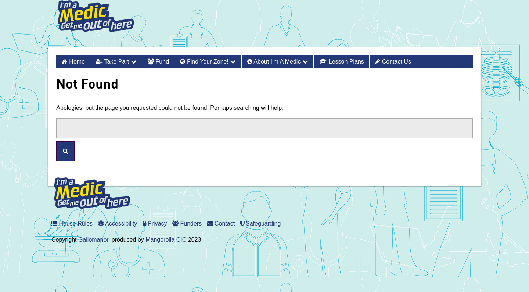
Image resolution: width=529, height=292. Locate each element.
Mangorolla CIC (165, 240)
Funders (187, 223)
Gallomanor (93, 240)
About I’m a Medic (277, 61)
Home (77, 61)
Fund (158, 61)
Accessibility (117, 223)
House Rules (72, 223)
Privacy (155, 223)
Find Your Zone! (208, 61)
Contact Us (393, 61)
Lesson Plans (341, 61)
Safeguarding (260, 223)
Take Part (116, 61)
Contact (221, 223)
